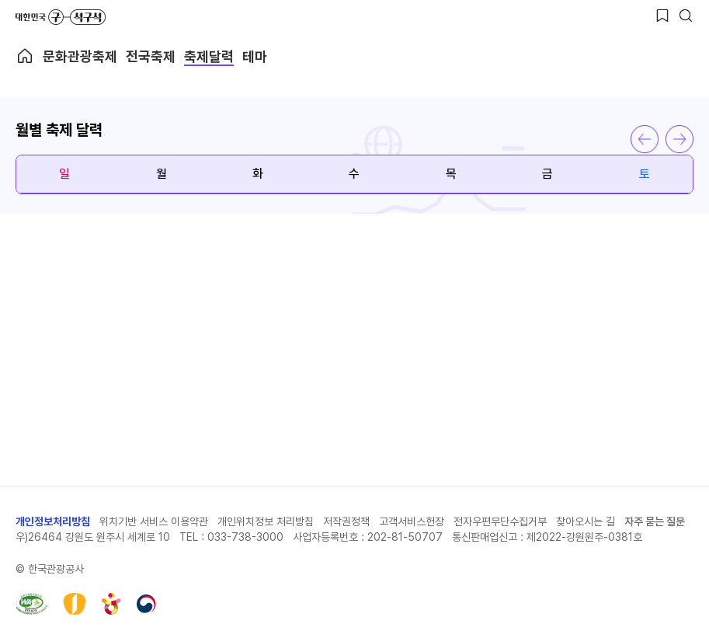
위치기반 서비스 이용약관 (153, 521)
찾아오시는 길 (585, 521)
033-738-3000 (245, 537)
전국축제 (151, 56)
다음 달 (679, 139)
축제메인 (25, 56)
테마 (254, 56)
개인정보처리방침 (53, 521)
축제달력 (209, 56)
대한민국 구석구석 (61, 17)
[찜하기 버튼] (662, 15)
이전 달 (645, 139)
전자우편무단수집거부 (500, 521)
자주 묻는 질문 (654, 521)
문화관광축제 (80, 56)
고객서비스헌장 (411, 521)
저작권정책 (346, 521)
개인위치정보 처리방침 (265, 521)
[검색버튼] (685, 15)
